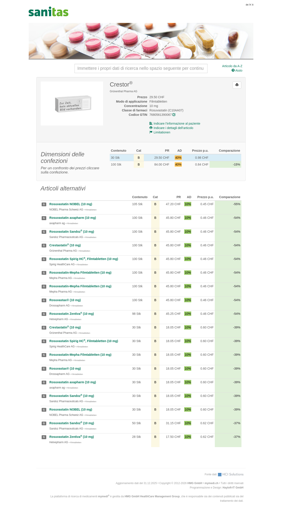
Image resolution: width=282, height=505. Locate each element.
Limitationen (159, 132)
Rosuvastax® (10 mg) (65, 300)
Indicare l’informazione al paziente (174, 123)
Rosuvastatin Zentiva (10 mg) (71, 313)
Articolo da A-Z (232, 66)
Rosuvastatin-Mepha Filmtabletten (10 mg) (80, 272)
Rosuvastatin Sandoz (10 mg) (71, 231)
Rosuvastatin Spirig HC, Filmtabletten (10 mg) (83, 259)
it (253, 4)
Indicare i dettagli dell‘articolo (171, 128)
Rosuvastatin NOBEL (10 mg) (70, 204)
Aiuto (237, 70)
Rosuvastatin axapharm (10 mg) (72, 217)
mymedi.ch (212, 483)
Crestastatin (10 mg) (65, 245)
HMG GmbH (194, 483)
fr (250, 4)
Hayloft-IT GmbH (233, 487)
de (247, 4)
